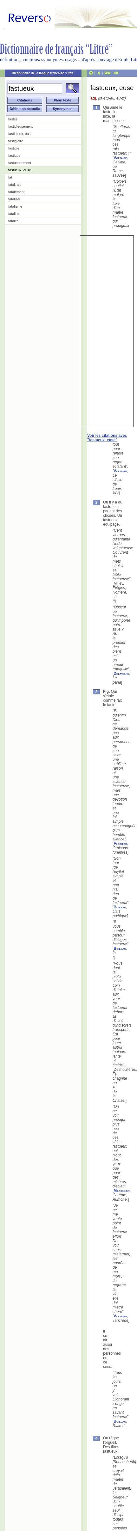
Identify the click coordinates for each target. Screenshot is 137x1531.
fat (10, 177)
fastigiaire (15, 141)
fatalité (13, 221)
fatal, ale (15, 184)
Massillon (121, 1190)
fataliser (14, 199)
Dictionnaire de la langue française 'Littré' (43, 73)
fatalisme (15, 206)
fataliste (14, 214)
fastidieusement (20, 126)
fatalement (16, 192)
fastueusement (19, 163)
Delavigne (121, 673)
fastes (12, 119)
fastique (14, 155)
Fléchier (120, 843)
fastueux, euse (19, 170)
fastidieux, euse (20, 134)
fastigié (13, 148)
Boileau (120, 907)
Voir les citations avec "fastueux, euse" (107, 437)
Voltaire (120, 158)
